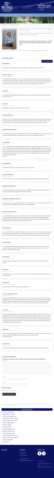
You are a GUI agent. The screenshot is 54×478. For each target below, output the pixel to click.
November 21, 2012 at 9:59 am (7, 76)
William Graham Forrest (9, 431)
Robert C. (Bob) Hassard (8, 422)
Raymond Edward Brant (9, 429)
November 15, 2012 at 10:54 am (8, 144)
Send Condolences (47, 61)
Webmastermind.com (47, 467)
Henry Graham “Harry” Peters (10, 420)
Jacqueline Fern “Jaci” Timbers (10, 418)
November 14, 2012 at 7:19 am (7, 243)
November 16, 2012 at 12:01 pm (8, 105)
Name (4, 377)
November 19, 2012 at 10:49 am (8, 92)
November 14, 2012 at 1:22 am (7, 330)
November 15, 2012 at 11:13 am (8, 131)
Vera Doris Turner (7, 427)
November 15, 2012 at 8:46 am (7, 187)
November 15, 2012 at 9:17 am (7, 176)
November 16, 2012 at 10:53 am (8, 116)
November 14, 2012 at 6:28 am (7, 258)
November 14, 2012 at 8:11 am (7, 229)
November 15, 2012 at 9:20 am (7, 165)
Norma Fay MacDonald (8, 412)
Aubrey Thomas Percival (9, 433)
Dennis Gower (6, 441)
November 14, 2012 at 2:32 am (7, 311)
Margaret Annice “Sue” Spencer (10, 437)
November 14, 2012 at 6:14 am (7, 271)
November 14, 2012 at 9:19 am (7, 213)
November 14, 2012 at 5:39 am (7, 284)
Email (4, 382)
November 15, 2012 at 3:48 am (7, 200)
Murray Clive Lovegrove (9, 414)
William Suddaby (7, 424)
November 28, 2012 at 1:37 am (7, 65)
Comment (5, 360)
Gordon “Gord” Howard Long (9, 416)
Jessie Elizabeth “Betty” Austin (10, 435)
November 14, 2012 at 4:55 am (7, 295)
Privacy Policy (40, 461)
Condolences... (7, 58)
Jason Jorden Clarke (8, 439)
